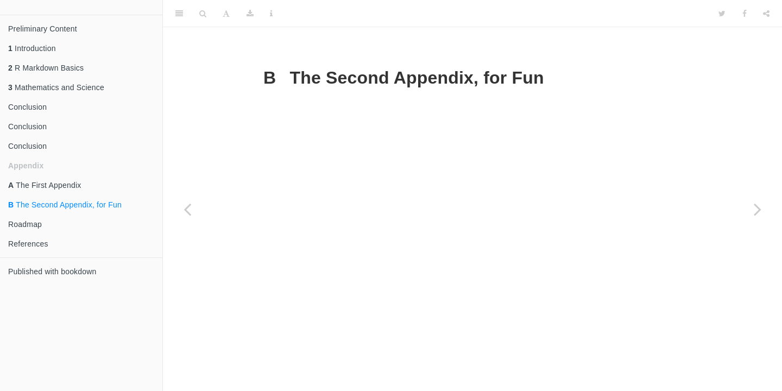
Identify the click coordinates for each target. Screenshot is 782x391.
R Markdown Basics (46, 68)
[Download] (250, 13)
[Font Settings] (226, 13)
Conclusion (27, 107)
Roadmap (25, 224)
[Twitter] (722, 13)
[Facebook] (744, 13)
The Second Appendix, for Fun (65, 204)
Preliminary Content (42, 28)
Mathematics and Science (56, 87)
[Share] (766, 13)
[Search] (203, 13)
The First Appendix (44, 185)
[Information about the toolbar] (271, 13)
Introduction (32, 48)
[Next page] (757, 209)
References (28, 243)
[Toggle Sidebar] (179, 13)
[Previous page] (187, 209)
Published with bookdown (52, 271)
